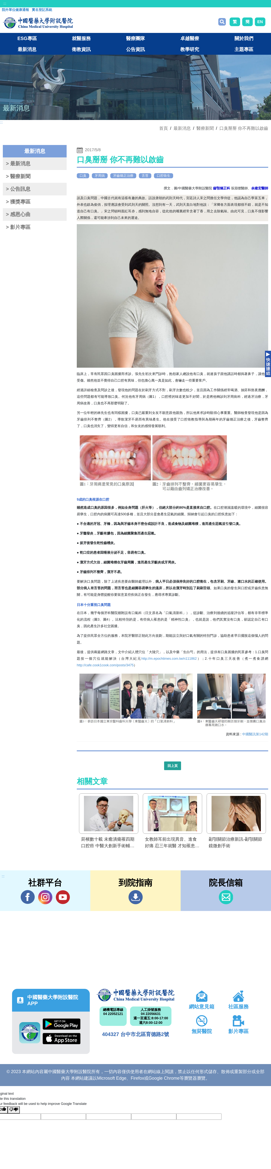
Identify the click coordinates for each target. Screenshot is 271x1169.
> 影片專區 (18, 227)
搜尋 (222, 22)
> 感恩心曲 (18, 214)
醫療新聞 (205, 128)
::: (4, 3)
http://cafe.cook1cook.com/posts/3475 (105, 665)
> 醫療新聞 (18, 176)
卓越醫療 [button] (189, 38)
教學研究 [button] (189, 49)
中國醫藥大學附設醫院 (135, 995)
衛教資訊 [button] (81, 49)
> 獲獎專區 (18, 202)
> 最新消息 (18, 163)
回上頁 (172, 766)
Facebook (28, 897)
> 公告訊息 (18, 189)
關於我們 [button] (243, 38)
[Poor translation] (14, 1110)
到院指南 (136, 897)
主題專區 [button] (243, 49)
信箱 (226, 897)
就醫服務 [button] (81, 38)
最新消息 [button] (27, 49)
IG (45, 897)
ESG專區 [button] (27, 38)
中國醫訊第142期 (255, 734)
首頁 (163, 128)
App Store (62, 1038)
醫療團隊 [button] (135, 38)
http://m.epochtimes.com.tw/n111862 (169, 658)
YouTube (63, 897)
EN (260, 21)
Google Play (62, 1024)
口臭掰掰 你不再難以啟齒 (243, 128)
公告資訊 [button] (135, 49)
